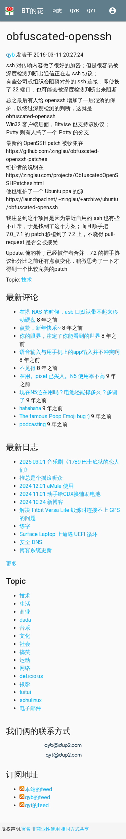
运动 (24, 660)
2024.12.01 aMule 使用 (46, 486)
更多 (11, 563)
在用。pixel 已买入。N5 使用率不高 (62, 376)
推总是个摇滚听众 (40, 478)
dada (25, 620)
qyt (91, 10)
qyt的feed (34, 805)
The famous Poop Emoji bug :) (54, 416)
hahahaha (30, 408)
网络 (24, 668)
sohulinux (30, 700)
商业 (24, 612)
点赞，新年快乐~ (40, 328)
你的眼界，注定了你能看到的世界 (59, 336)
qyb (74, 10)
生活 (24, 604)
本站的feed (35, 789)
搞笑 (24, 652)
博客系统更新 (35, 550)
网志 (57, 10)
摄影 (24, 684)
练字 (24, 526)
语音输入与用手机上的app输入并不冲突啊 (69, 352)
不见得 (27, 368)
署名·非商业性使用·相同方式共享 (55, 829)
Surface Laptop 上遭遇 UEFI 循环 (58, 534)
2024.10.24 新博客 (41, 502)
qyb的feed (34, 797)
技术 (26, 280)
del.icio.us (31, 676)
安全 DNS (30, 542)
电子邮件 (30, 708)
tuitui (25, 692)
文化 (24, 636)
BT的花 (32, 11)
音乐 (24, 628)
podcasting (32, 424)
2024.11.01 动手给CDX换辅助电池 (59, 494)
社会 (24, 644)
